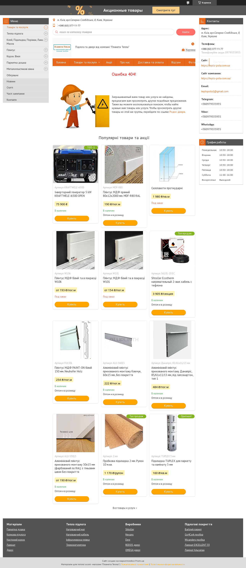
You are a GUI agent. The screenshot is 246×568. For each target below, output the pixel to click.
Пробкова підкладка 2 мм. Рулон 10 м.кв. (123, 462)
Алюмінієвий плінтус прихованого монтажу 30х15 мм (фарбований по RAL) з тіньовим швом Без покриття (75, 466)
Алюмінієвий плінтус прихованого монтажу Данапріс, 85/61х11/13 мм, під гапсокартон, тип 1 (172, 373)
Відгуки (176, 62)
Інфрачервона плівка (78, 539)
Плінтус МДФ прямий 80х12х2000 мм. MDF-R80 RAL (121, 194)
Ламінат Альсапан (195, 550)
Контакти (12, 99)
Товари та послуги (17, 27)
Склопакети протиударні (167, 188)
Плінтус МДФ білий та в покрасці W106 (75, 280)
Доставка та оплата (151, 62)
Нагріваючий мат (75, 529)
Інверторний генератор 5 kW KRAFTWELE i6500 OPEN (73, 194)
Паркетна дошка (16, 62)
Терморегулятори (76, 545)
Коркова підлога (16, 534)
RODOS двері (132, 545)
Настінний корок (16, 539)
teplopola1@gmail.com (214, 91)
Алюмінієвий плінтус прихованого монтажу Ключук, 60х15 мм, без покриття (122, 371)
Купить (71, 218)
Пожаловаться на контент (135, 564)
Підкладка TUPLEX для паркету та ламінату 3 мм (171, 462)
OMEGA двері (132, 550)
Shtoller (129, 529)
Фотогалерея (196, 62)
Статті (10, 87)
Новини (11, 81)
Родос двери (177, 112)
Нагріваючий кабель (77, 534)
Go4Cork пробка (194, 534)
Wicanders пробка (195, 539)
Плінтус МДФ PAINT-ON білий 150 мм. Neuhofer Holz (73, 369)
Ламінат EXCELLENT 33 (197, 545)
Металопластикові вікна (20, 69)
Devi (127, 539)
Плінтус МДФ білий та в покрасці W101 (124, 280)
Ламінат (11, 545)
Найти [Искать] (185, 32)
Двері (10, 550)
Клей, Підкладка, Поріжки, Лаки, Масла (25, 41)
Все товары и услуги (124, 508)
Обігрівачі (12, 75)
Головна (61, 62)
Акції (109, 62)
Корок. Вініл (13, 56)
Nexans (129, 534)
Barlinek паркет (193, 529)
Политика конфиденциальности (167, 564)
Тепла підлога (15, 33)
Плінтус (11, 50)
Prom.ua (139, 560)
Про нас (125, 62)
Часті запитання (15, 93)
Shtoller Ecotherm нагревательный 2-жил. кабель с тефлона (171, 281)
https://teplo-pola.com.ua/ (216, 78)
